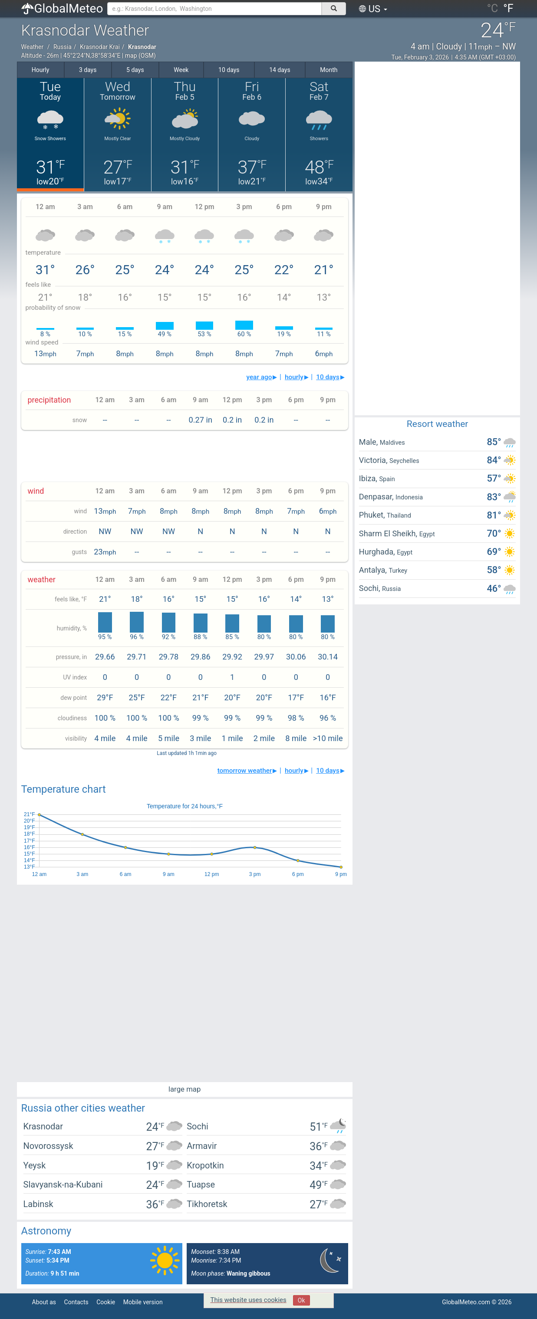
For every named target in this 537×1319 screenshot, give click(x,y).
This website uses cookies (249, 1300)
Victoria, (374, 460)
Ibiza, (369, 478)
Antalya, (374, 569)
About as (44, 1302)
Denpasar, (377, 496)
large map (184, 1089)
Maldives (392, 442)
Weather (32, 46)
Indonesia (409, 497)
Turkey (398, 570)
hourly (294, 377)
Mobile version (143, 1302)
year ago (259, 377)
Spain (387, 479)
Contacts (76, 1302)
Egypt (427, 534)
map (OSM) (140, 55)
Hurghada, (378, 551)
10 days (327, 377)
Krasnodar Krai (100, 46)
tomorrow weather (244, 770)
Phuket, (373, 514)
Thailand (399, 515)
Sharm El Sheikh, (389, 533)
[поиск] (334, 8)
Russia (62, 46)
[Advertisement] (184, 456)
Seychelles (404, 461)
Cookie (105, 1302)
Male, (369, 441)
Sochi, (370, 588)
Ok (301, 1300)
